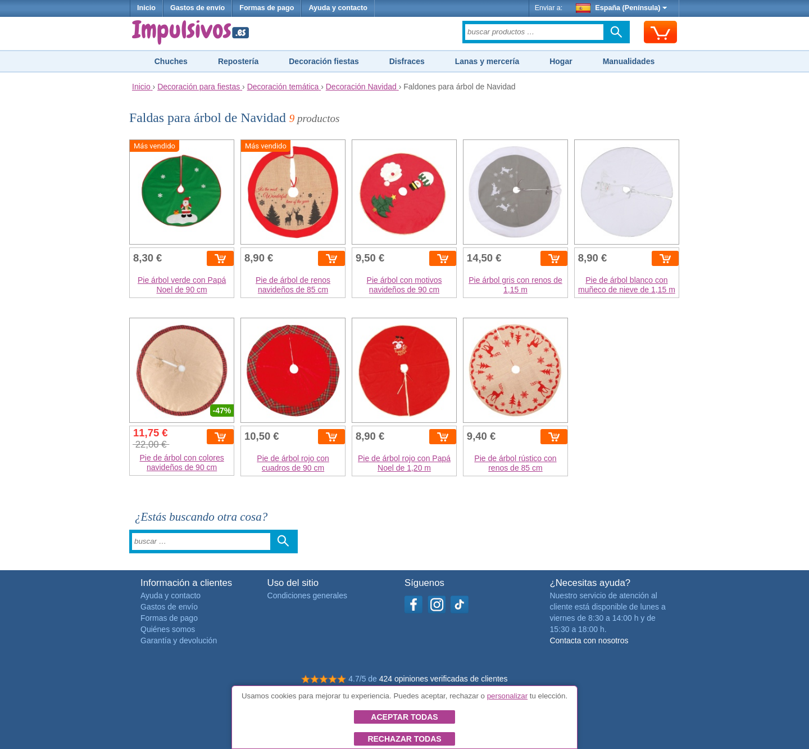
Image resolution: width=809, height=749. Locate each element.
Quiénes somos (167, 629)
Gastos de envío (197, 8)
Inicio (146, 8)
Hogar (560, 61)
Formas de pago (266, 8)
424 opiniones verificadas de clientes (443, 678)
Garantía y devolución (178, 640)
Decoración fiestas (324, 61)
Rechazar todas (404, 738)
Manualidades (629, 61)
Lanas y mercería (487, 61)
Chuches (171, 61)
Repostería (238, 61)
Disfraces (407, 61)
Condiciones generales (307, 595)
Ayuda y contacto (337, 8)
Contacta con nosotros (588, 640)
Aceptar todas (404, 716)
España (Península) (621, 8)
